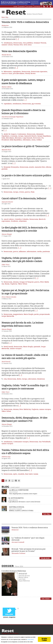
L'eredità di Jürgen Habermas (14, 571)
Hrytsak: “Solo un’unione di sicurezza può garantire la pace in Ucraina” (28, 550)
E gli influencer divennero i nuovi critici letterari (24, 502)
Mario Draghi (28, 314)
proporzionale (44, 314)
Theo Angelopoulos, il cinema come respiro (23, 493)
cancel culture (9, 219)
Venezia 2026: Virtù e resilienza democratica (25, 22)
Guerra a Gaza (7, 73)
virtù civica (28, 45)
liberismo (18, 138)
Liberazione (32, 379)
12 (16, 480)
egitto (15, 474)
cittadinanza (8, 43)
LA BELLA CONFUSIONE (19, 490)
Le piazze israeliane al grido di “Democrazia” (25, 146)
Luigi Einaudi (27, 138)
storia (33, 140)
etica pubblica (28, 43)
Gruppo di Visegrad (26, 282)
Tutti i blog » (46, 514)
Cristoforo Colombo (22, 219)
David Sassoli (8, 347)
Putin (32, 192)
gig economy (36, 104)
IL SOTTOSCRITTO (16, 498)
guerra (27, 192)
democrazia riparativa (39, 71)
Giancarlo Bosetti (30, 136)
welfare (39, 140)
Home (15, 6)
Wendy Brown (30, 73)
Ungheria (13, 284)
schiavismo (23, 221)
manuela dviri (40, 167)
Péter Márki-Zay (25, 409)
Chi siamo (29, 6)
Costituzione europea (21, 442)
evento (21, 192)
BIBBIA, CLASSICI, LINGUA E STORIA (21, 510)
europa (20, 136)
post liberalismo (18, 73)
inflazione (22, 251)
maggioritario (18, 314)
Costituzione (21, 134)
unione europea (15, 348)
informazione (31, 251)
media (39, 251)
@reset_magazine (9, 617)
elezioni (16, 282)
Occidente (14, 221)
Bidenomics (8, 71)
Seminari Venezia (40, 43)
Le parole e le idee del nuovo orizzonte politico (26, 175)
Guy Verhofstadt (44, 442)
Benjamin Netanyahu (11, 167)
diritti (19, 379)
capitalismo (17, 71)
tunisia (35, 474)
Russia (7, 284)
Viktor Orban (22, 284)
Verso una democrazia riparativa (19, 51)
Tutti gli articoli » (45, 558)
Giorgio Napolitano (44, 136)
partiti (36, 314)
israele (31, 167)
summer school (7, 45)
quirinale (37, 347)
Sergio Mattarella (8, 316)
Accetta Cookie (44, 639)
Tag (7, 17)
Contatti (22, 6)
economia (13, 136)
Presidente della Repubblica (12, 140)
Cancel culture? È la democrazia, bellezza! (24, 198)
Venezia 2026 (18, 45)
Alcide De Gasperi (10, 134)
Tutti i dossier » (45, 598)
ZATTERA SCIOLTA (16, 507)
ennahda (21, 474)
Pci (42, 138)
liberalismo (10, 138)
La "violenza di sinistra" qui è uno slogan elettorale (28, 539)
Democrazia (17, 43)
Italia (3, 138)
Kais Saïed (29, 474)
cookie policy (30, 639)
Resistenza (41, 379)
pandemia (46, 251)
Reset (3, 17)
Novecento (37, 138)
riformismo (27, 140)
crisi (5, 379)
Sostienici (37, 6)
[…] (17, 39)
